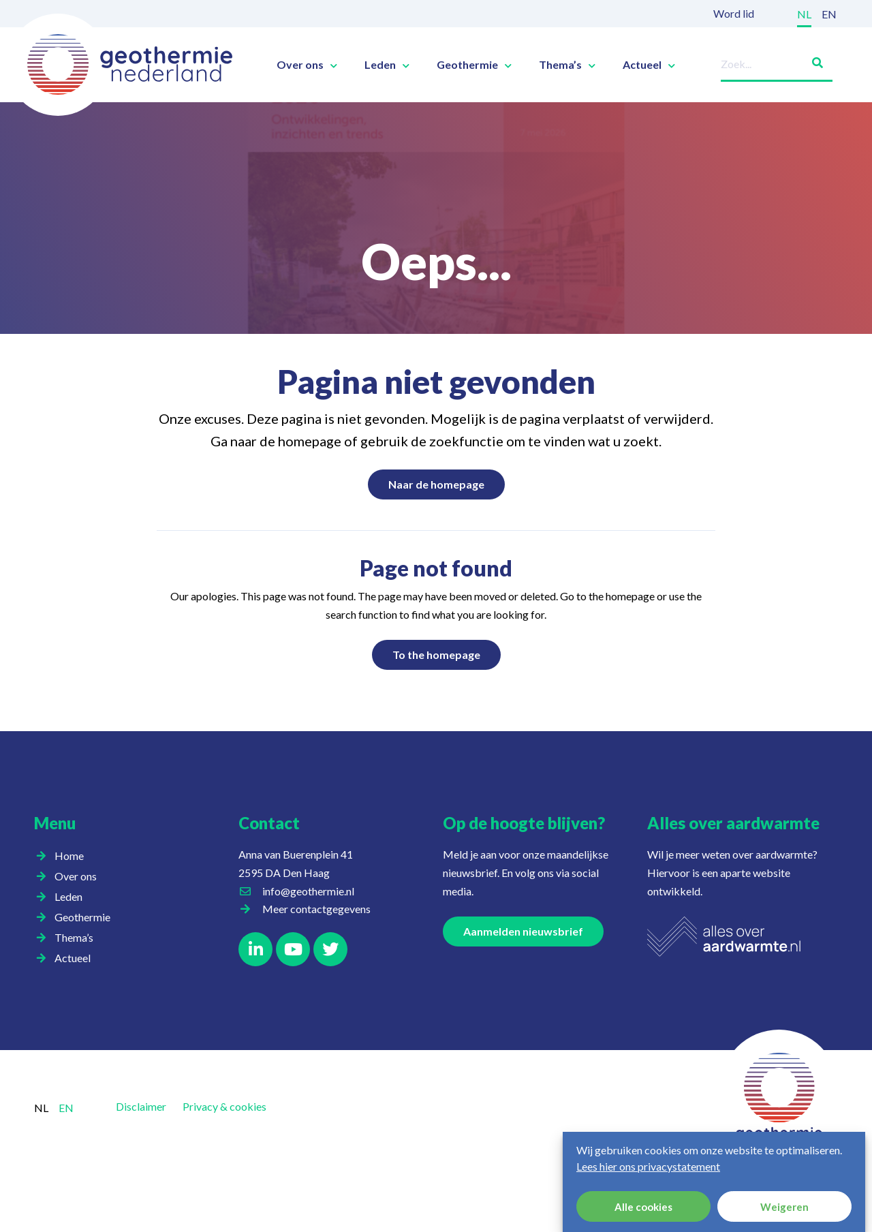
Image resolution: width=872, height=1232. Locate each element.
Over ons (307, 64)
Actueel (649, 64)
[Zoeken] (812, 60)
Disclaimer (141, 1106)
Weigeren (784, 1207)
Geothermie (474, 64)
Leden (386, 64)
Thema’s (567, 64)
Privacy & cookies (224, 1106)
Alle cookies (643, 1207)
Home (69, 855)
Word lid (733, 13)
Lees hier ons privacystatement (648, 1166)
